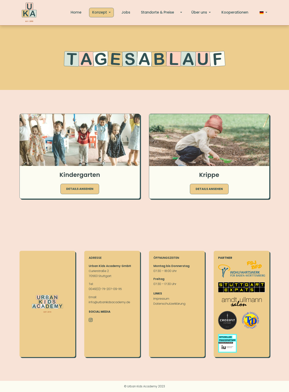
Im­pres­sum (161, 299)
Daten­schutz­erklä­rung (169, 304)
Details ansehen (79, 189)
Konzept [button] (100, 12)
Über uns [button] (199, 12)
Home (76, 12)
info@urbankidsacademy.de (109, 302)
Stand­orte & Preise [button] (157, 12)
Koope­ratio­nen (234, 12)
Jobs (125, 12)
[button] (181, 12)
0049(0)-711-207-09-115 (105, 289)
